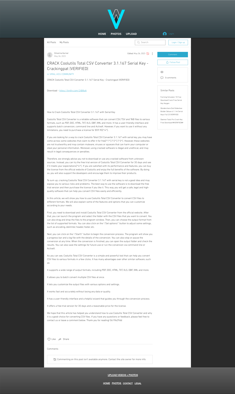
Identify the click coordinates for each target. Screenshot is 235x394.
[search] (150, 42)
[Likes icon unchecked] (49, 339)
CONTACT (128, 383)
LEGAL (138, 383)
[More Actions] (151, 53)
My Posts (64, 42)
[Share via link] (63, 339)
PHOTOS (117, 383)
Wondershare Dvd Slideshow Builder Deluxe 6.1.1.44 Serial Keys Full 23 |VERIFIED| (172, 111)
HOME (106, 383)
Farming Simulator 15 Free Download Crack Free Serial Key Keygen (171, 100)
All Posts (51, 42)
